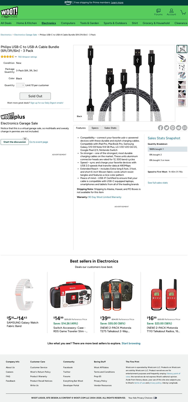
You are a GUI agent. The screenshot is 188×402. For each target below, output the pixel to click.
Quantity (9, 85)
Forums (158, 12)
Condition (9, 63)
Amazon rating (27, 57)
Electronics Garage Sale (25, 35)
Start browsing (131, 343)
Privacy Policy (100, 381)
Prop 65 (97, 376)
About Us (10, 367)
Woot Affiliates (101, 367)
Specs (95, 128)
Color (12, 78)
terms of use (139, 383)
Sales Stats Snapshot (164, 138)
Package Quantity (9, 70)
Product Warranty (38, 376)
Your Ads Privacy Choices (140, 398)
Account (171, 12)
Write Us (34, 385)
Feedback (10, 381)
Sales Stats (110, 128)
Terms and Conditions (104, 372)
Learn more (117, 2)
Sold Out (35, 96)
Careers (9, 372)
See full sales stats (158, 182)
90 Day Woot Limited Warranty (104, 197)
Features (81, 128)
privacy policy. (155, 383)
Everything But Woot (73, 381)
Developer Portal (71, 385)
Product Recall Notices (41, 381)
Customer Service (38, 367)
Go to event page (38, 142)
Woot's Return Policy (40, 372)
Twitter (66, 372)
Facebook (68, 367)
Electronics (6, 35)
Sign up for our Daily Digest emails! (46, 103)
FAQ (8, 376)
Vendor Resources (103, 385)
